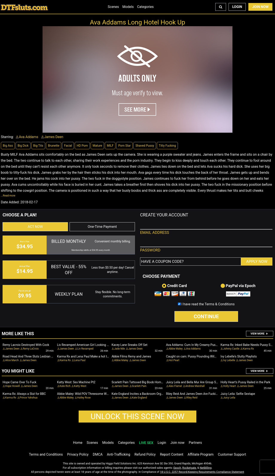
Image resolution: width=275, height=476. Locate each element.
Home (77, 443)
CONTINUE (206, 316)
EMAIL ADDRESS (154, 232)
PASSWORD (150, 250)
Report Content (171, 454)
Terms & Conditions (220, 304)
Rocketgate (189, 467)
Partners (195, 443)
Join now (177, 443)
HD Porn (82, 145)
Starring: (7, 137)
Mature (97, 145)
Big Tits (38, 145)
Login (237, 7)
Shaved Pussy (144, 145)
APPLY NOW (256, 261)
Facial (68, 145)
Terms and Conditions (46, 454)
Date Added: (10, 202)
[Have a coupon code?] (190, 261)
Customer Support (232, 454)
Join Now (260, 7)
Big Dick (23, 145)
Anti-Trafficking (118, 454)
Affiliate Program (201, 454)
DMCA (98, 454)
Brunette (53, 145)
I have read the (208, 304)
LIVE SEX (146, 443)
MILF (110, 145)
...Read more (8, 195)
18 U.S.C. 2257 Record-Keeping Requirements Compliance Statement (202, 471)
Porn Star (124, 145)
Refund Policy (145, 454)
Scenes (113, 7)
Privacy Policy (77, 454)
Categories (145, 7)
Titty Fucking (167, 145)
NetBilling (206, 467)
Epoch (177, 467)
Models (128, 7)
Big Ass (8, 145)
